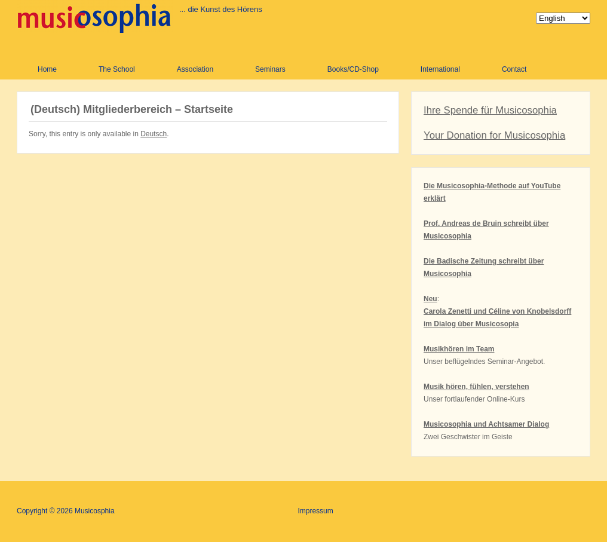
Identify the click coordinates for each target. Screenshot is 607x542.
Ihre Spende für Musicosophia (490, 110)
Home (47, 69)
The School (117, 69)
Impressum (315, 511)
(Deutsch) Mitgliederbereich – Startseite (131, 109)
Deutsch (153, 134)
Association (195, 69)
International (440, 69)
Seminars (270, 69)
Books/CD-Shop (353, 69)
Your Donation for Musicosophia (494, 135)
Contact (514, 69)
